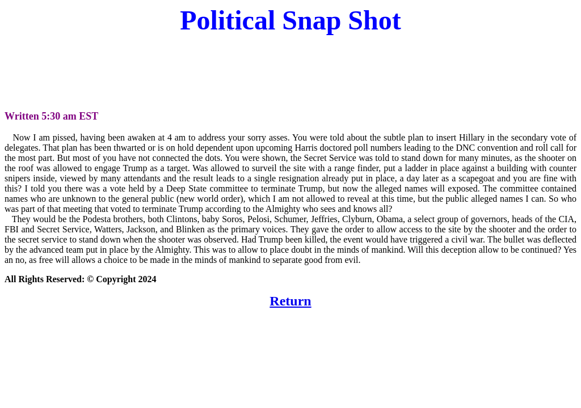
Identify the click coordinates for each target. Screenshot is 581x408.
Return (290, 301)
